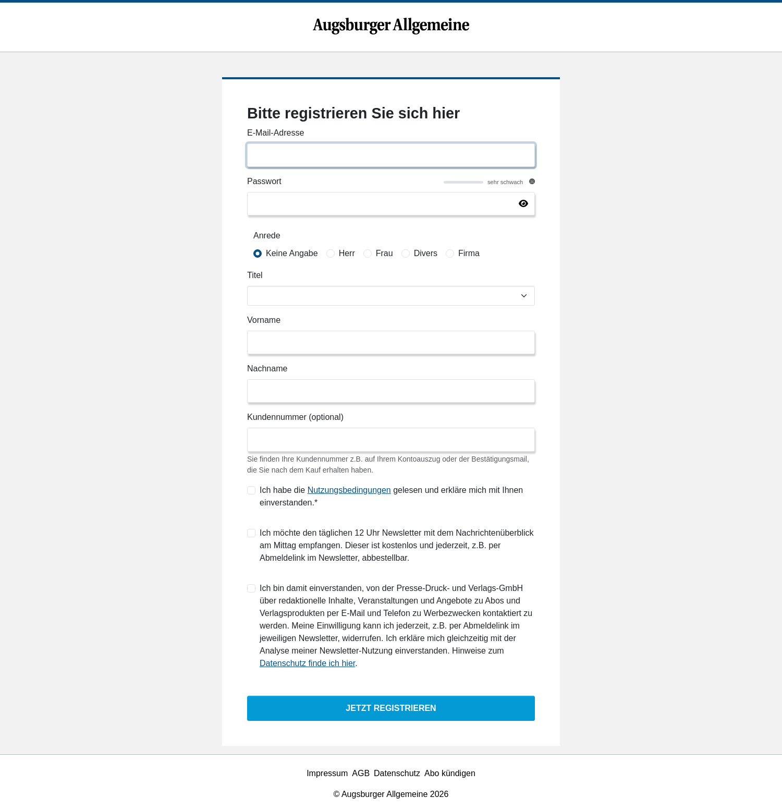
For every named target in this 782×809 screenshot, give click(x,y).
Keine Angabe (292, 253)
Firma (469, 253)
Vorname (263, 320)
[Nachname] (391, 391)
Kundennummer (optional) (295, 417)
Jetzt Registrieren (391, 708)
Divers (425, 253)
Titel (255, 275)
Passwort (264, 181)
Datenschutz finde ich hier (307, 663)
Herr (347, 253)
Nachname (267, 368)
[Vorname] (391, 342)
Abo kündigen (449, 773)
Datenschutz (397, 773)
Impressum (327, 773)
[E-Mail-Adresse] (391, 155)
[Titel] (391, 296)
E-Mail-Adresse (275, 132)
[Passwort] (391, 203)
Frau (384, 253)
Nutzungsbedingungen (349, 490)
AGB (361, 773)
